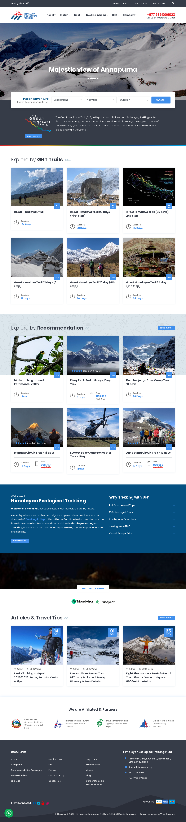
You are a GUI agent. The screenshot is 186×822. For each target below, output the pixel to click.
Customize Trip (56, 775)
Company (129, 15)
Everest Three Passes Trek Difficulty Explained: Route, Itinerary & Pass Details (87, 677)
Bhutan (63, 15)
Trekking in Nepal (96, 15)
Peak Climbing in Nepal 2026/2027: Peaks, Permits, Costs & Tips (36, 677)
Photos (52, 770)
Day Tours (91, 759)
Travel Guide (140, 3)
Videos (89, 770)
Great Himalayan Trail (29, 212)
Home (116, 3)
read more (33, 136)
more (57, 207)
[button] (88, 78)
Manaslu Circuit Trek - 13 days (34, 452)
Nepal (50, 15)
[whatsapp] (8, 813)
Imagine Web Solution (163, 813)
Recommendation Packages (26, 770)
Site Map (15, 780)
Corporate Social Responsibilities (95, 782)
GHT (114, 15)
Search (160, 99)
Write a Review (19, 775)
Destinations (55, 759)
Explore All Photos (93, 588)
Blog (126, 3)
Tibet (77, 15)
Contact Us (158, 3)
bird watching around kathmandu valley (29, 382)
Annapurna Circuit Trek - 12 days (148, 452)
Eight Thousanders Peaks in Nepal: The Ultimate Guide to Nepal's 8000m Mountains (149, 677)
